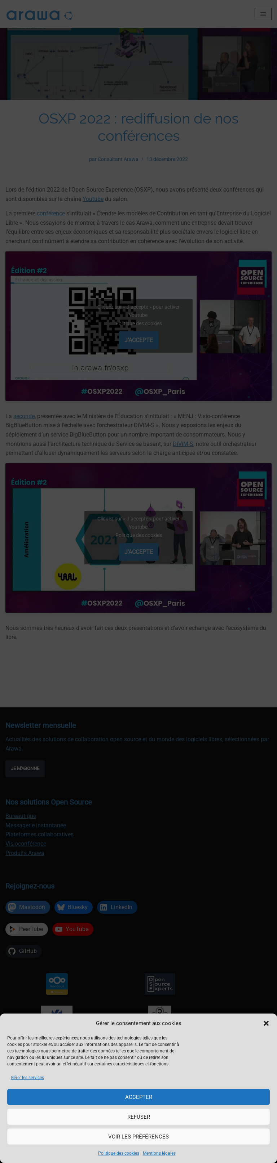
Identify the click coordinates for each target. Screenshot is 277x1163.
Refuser (138, 1117)
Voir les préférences (138, 1136)
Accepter (138, 1097)
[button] (266, 1023)
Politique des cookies (118, 1153)
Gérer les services (27, 1077)
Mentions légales (159, 1153)
